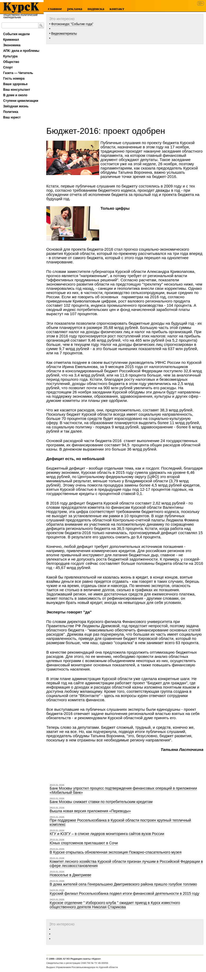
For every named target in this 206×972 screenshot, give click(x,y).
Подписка (96, 9)
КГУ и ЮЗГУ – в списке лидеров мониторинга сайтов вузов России (107, 834)
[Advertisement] (126, 83)
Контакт (116, 9)
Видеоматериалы (64, 33)
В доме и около (15, 95)
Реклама (74, 9)
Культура (10, 56)
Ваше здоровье (15, 84)
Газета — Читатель (18, 73)
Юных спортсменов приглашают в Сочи (84, 843)
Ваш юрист (12, 117)
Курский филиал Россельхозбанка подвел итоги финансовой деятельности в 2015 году (124, 893)
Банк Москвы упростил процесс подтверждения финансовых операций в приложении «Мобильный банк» (123, 790)
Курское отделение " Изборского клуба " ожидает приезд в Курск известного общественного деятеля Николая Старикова (115, 905)
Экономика (11, 45)
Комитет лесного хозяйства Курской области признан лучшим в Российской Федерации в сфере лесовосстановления (126, 863)
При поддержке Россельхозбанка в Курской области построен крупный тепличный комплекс (120, 822)
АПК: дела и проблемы (21, 51)
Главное (55, 9)
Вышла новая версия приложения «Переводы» (90, 811)
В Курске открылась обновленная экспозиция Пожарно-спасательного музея (115, 852)
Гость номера (14, 78)
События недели (16, 34)
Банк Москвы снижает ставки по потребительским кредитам (101, 802)
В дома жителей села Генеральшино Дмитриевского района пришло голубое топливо (123, 884)
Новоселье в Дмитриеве (70, 875)
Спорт (8, 67)
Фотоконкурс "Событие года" (72, 24)
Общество (11, 62)
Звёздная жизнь (16, 106)
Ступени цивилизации (20, 101)
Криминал (11, 40)
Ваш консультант (16, 89)
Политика (10, 112)
